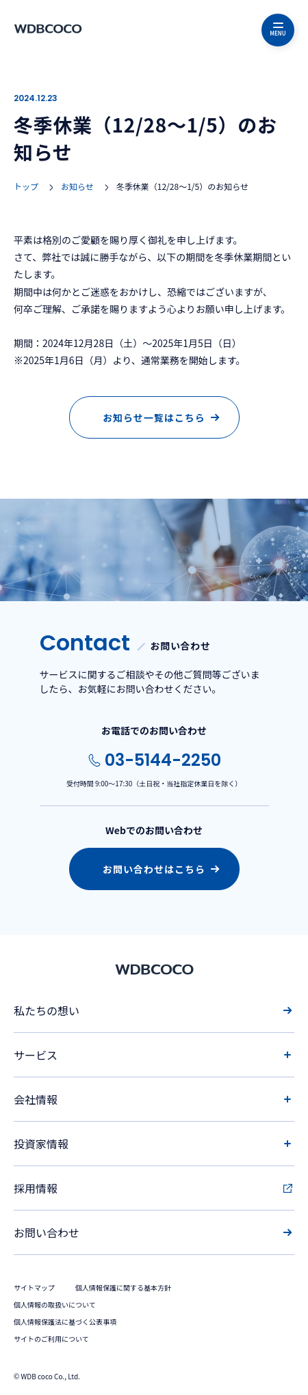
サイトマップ (34, 1287)
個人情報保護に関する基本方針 (123, 1287)
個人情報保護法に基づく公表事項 (65, 1321)
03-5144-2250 (163, 760)
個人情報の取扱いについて (55, 1304)
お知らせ (77, 186)
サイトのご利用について (51, 1339)
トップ (26, 186)
